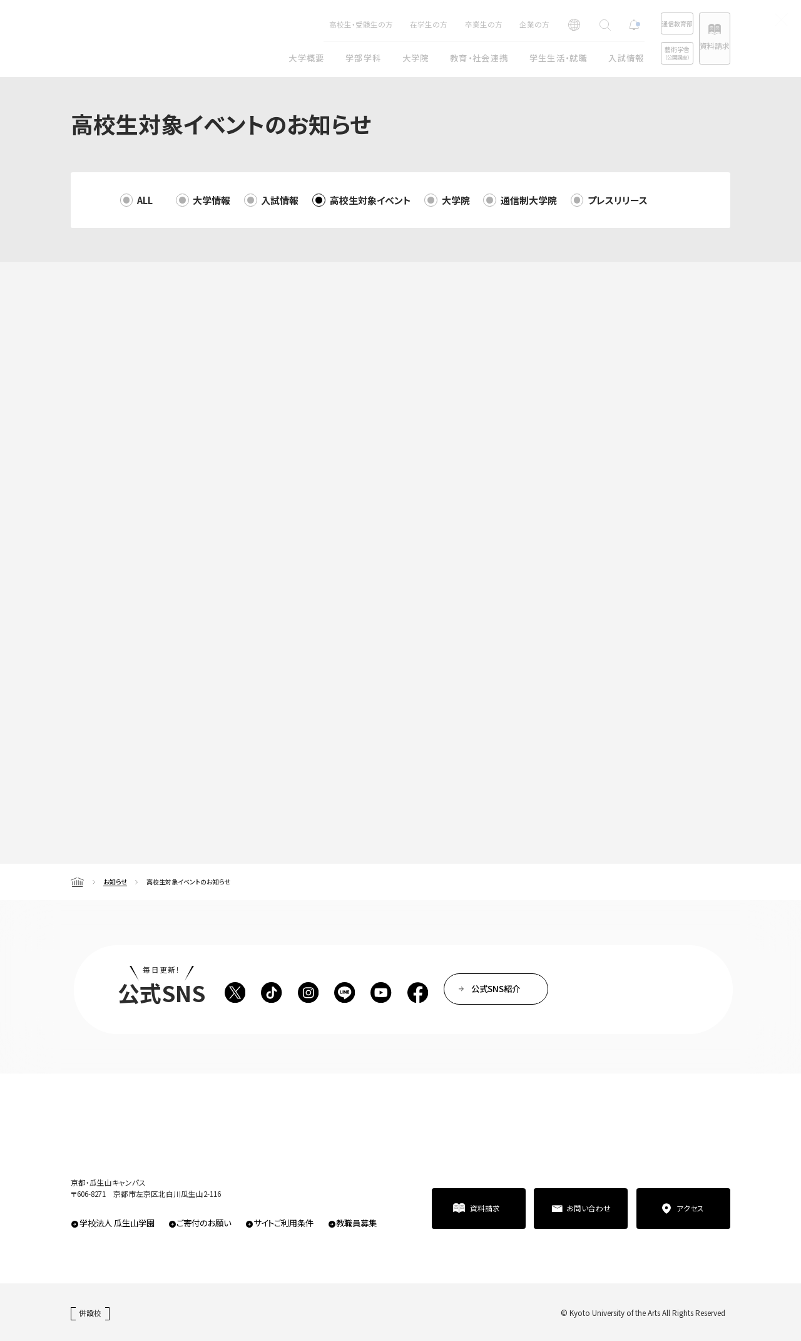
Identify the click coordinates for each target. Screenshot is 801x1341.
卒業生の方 (443, 24)
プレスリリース (618, 200)
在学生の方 (388, 24)
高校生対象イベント (370, 200)
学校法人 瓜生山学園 (117, 1223)
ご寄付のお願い (203, 1223)
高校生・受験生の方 (320, 24)
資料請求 (704, 45)
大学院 (456, 200)
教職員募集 (356, 1223)
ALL (145, 200)
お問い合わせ (588, 1208)
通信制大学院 (529, 200)
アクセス (690, 1208)
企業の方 (494, 24)
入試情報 (279, 200)
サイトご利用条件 (283, 1223)
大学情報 (211, 200)
